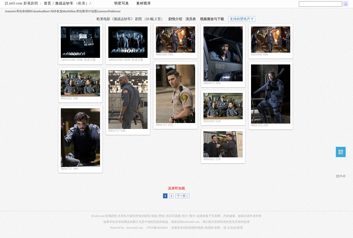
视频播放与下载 (212, 19)
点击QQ (231, 227)
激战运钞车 (65, 3)
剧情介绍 (175, 19)
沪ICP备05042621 (157, 227)
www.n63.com (134, 227)
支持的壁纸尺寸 (242, 19)
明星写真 (121, 3)
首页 (47, 3)
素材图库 (143, 3)
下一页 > (182, 196)
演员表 (191, 19)
